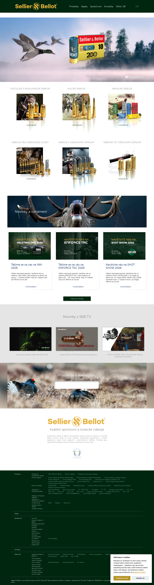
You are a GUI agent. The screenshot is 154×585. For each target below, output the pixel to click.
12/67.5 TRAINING (105, 493)
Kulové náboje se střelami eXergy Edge (60, 477)
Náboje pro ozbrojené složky (37, 490)
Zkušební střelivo (37, 508)
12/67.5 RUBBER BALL (73, 493)
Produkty (73, 8)
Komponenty (36, 503)
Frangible (95, 489)
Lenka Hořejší (36, 574)
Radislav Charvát (68, 554)
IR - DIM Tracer (83, 489)
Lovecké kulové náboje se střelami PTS (107, 479)
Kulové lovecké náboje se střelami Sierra (61, 481)
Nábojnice (67, 503)
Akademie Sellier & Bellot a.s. (38, 555)
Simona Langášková (95, 554)
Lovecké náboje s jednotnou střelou (99, 485)
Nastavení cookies (139, 572)
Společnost (96, 8)
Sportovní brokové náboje (56, 487)
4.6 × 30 (129, 489)
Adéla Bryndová (110, 554)
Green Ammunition (69, 489)
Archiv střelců (36, 562)
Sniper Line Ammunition (95, 491)
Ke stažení (35, 538)
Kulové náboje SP (53, 479)
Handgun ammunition (116, 489)
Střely (50, 503)
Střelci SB (120, 8)
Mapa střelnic (36, 533)
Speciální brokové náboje (122, 485)
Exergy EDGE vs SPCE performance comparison (78, 355)
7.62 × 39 (61, 491)
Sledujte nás (35, 541)
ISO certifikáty (52, 538)
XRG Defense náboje (54, 474)
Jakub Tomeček (37, 560)
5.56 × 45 (51, 491)
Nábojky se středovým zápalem (38, 500)
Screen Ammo (97, 481)
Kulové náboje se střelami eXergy (115, 477)
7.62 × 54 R (80, 491)
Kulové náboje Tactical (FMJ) (57, 483)
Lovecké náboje (65, 485)
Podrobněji (31, 125)
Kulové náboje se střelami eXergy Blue (89, 477)
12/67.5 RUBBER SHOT (55, 493)
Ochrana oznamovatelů (36, 535)
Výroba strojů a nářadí (36, 505)
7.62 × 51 (70, 491)
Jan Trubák (74, 556)
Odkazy (34, 527)
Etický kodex (36, 543)
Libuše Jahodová (68, 562)
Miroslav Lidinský (37, 572)
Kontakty (108, 8)
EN (137, 8)
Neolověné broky (78, 485)
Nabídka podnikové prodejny (38, 524)
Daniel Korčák (36, 564)
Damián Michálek (53, 554)
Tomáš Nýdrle (36, 558)
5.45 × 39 (126, 491)
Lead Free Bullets (53, 489)
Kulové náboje (36, 477)
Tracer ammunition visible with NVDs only (32, 355)
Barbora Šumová (37, 568)
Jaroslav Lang (36, 570)
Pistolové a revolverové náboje (38, 474)
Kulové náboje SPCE (69, 479)
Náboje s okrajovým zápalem (38, 496)
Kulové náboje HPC (85, 479)
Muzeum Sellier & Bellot (37, 521)
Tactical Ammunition (113, 491)
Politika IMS (35, 544)
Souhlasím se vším (122, 578)
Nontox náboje (70, 474)
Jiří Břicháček (81, 554)
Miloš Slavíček (36, 566)
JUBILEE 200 (52, 485)
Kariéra (34, 531)
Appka (84, 8)
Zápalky (57, 503)
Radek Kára (64, 556)
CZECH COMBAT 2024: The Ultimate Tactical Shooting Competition (124, 356)
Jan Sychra (80, 562)
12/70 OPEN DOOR (89, 493)
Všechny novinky (77, 299)
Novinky (34, 518)
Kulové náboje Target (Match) (115, 481)
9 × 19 (103, 489)
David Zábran (52, 556)
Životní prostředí (37, 529)
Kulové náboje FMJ (83, 481)
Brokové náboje (37, 485)
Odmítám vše (140, 578)
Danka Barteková (53, 562)
